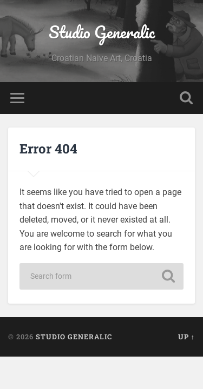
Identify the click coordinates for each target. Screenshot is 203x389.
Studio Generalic (102, 32)
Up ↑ (186, 336)
